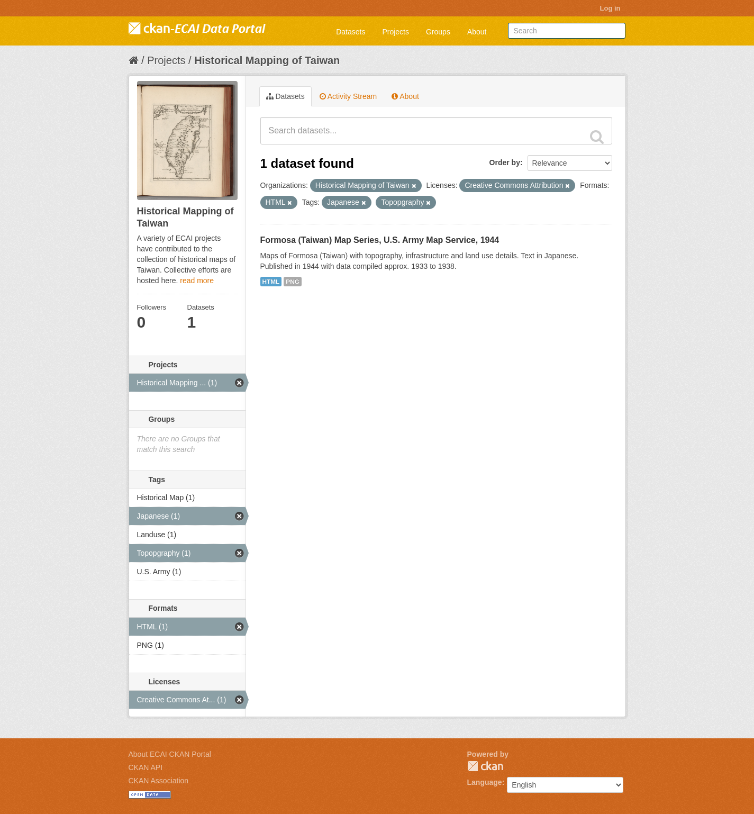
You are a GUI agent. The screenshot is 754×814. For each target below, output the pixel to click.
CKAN (485, 766)
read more (197, 280)
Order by (504, 162)
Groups (438, 32)
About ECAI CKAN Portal (170, 754)
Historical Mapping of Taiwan (267, 60)
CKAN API (146, 767)
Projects (395, 32)
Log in (610, 8)
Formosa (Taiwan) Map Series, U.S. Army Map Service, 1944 (379, 240)
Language (484, 782)
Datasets (350, 32)
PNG (292, 281)
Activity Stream (348, 96)
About (477, 32)
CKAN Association (159, 780)
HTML (271, 281)
